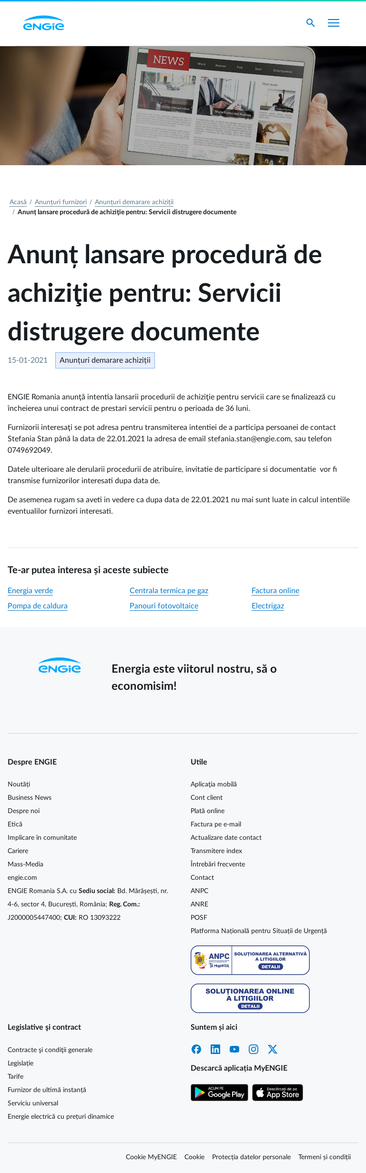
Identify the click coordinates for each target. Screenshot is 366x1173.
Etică (15, 824)
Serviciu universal (33, 1103)
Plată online (207, 811)
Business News (29, 798)
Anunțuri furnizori (61, 202)
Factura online (275, 591)
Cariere (18, 851)
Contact (202, 878)
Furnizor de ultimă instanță (47, 1090)
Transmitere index (216, 851)
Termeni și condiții (324, 1157)
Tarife (15, 1077)
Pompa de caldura (38, 606)
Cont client (207, 798)
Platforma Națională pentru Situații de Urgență (259, 931)
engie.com (22, 878)
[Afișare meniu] (333, 22)
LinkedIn (215, 1049)
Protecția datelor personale (251, 1157)
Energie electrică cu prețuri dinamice (61, 1116)
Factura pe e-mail (216, 824)
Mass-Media (25, 864)
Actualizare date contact (226, 838)
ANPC (199, 891)
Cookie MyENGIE (151, 1157)
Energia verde (30, 591)
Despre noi (24, 811)
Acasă (18, 202)
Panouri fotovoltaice (164, 606)
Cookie (194, 1157)
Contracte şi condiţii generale (50, 1050)
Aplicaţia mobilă (214, 784)
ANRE (199, 904)
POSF (199, 918)
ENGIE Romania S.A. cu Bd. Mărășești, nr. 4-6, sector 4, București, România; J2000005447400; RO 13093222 (88, 904)
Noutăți (19, 784)
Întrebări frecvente (218, 864)
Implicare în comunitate (42, 838)
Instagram (253, 1049)
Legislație (20, 1063)
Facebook (196, 1049)
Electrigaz (268, 606)
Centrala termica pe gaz (169, 591)
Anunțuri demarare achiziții (134, 202)
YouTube (234, 1049)
